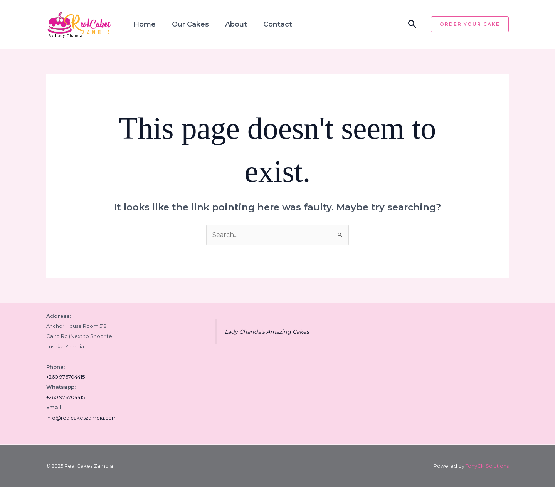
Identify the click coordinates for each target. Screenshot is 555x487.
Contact (277, 24)
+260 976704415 (65, 377)
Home (144, 24)
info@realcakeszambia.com (81, 418)
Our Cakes (190, 24)
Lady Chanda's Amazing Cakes (267, 331)
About (236, 24)
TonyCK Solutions (487, 466)
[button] (412, 24)
